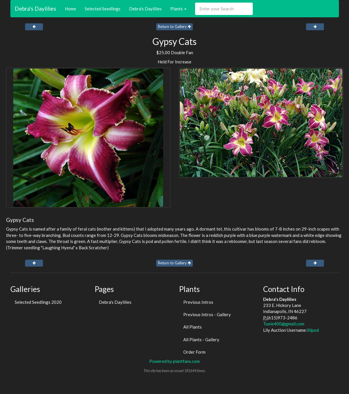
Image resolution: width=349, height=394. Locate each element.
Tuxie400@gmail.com (283, 323)
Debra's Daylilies (35, 8)
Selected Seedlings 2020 (38, 302)
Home (70, 8)
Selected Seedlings (102, 8)
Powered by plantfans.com (174, 361)
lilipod (313, 330)
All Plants (192, 326)
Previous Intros (198, 302)
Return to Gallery (174, 26)
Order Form (194, 352)
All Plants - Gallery (201, 339)
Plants (178, 8)
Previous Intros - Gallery (207, 314)
